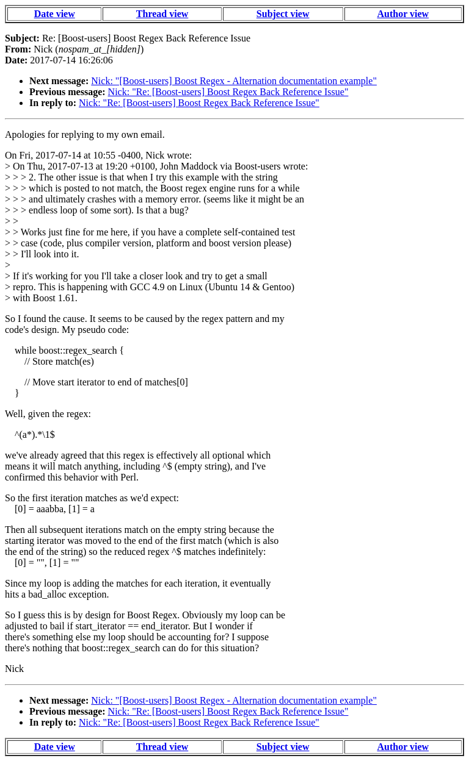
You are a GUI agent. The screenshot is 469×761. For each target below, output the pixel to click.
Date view (54, 14)
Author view (403, 14)
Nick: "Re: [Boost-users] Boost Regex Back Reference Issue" (228, 92)
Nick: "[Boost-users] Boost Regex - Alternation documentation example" (234, 81)
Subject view (283, 14)
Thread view (162, 14)
